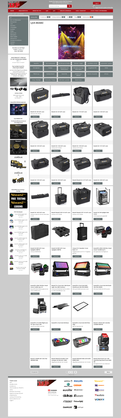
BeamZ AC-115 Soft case (80, 111)
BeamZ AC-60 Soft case (37, 111)
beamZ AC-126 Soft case (59, 146)
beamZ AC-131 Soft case (101, 146)
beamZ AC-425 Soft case (38, 212)
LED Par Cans (13, 33)
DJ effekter (12, 29)
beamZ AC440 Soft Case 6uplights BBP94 (38, 249)
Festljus (12, 31)
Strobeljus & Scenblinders (16, 40)
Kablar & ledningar (65, 10)
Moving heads (13, 22)
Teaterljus (12, 42)
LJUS (54, 10)
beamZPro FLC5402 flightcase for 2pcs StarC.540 (39, 323)
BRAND (12, 10)
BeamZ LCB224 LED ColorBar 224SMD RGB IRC (102, 323)
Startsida (10, 14)
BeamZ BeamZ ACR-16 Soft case (61, 212)
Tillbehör (12, 44)
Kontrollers (12, 25)
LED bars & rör (13, 38)
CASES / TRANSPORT (81, 10)
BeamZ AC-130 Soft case (80, 146)
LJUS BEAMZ (20, 14)
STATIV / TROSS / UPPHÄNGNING (99, 10)
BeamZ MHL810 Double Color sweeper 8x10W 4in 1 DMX (60, 359)
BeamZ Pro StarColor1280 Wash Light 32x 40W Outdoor (61, 286)
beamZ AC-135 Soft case (38, 180)
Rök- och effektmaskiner (15, 20)
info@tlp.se (20, 49)
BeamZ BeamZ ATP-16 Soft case (82, 212)
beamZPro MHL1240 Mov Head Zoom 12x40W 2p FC (102, 249)
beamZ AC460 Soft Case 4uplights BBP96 (59, 249)
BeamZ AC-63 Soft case (58, 111)
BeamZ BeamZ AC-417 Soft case (82, 180)
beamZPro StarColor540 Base (60, 323)
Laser (11, 23)
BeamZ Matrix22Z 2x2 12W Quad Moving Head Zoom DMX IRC (102, 360)
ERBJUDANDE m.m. (23, 10)
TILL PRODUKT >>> (18, 98)
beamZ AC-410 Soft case (59, 180)
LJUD (47, 10)
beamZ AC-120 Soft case (101, 111)
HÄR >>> (19, 60)
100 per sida (71, 374)
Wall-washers (13, 34)
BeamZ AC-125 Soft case (38, 146)
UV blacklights (13, 27)
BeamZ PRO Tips (37, 10)
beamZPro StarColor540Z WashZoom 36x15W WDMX (80, 286)
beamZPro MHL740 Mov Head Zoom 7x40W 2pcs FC (39, 286)
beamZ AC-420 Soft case (101, 180)
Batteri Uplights (13, 36)
